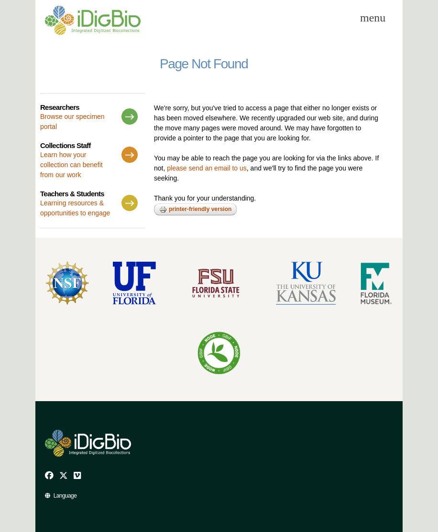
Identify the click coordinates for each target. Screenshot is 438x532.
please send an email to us (207, 168)
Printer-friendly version (195, 209)
